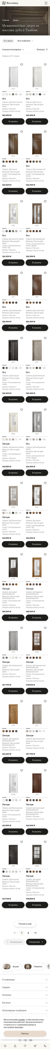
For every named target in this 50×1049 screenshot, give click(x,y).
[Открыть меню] (46, 3)
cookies (21, 1019)
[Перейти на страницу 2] (28, 933)
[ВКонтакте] (20, 1040)
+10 (20, 94)
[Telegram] (25, 1040)
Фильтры (42, 49)
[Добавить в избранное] (21, 64)
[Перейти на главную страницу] (10, 3)
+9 (20, 439)
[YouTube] (31, 1040)
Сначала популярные (13, 49)
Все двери (8, 41)
